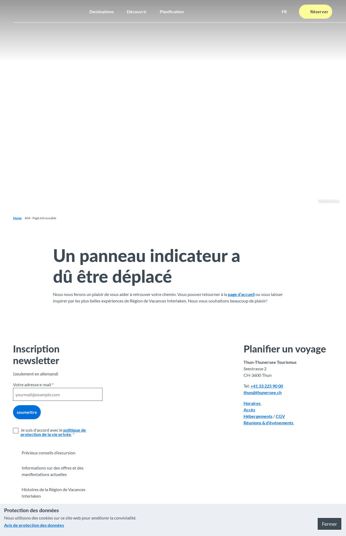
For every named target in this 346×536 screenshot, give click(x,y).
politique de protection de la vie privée (53, 432)
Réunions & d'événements (269, 422)
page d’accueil (241, 294)
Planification (172, 10)
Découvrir (137, 10)
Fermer (329, 524)
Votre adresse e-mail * (33, 384)
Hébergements (258, 416)
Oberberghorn (329, 201)
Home (17, 218)
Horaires (252, 403)
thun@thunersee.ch (263, 392)
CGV (280, 416)
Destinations (101, 10)
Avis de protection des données (34, 525)
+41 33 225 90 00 (267, 385)
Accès (249, 409)
